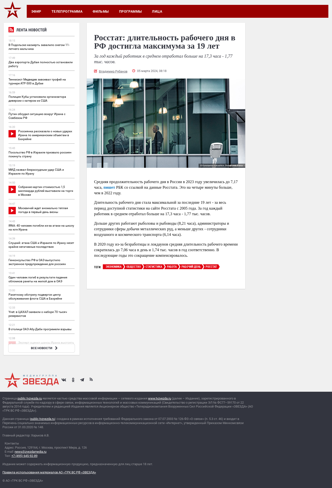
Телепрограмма (67, 11)
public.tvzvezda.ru (29, 398)
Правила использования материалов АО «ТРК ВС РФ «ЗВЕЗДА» (49, 472)
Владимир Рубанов (113, 71)
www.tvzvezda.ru (159, 398)
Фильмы (101, 11)
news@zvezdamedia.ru (30, 451)
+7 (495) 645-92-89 (24, 456)
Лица (157, 11)
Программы (130, 11)
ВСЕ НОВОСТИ (45, 348)
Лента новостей (28, 30)
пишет (109, 187)
